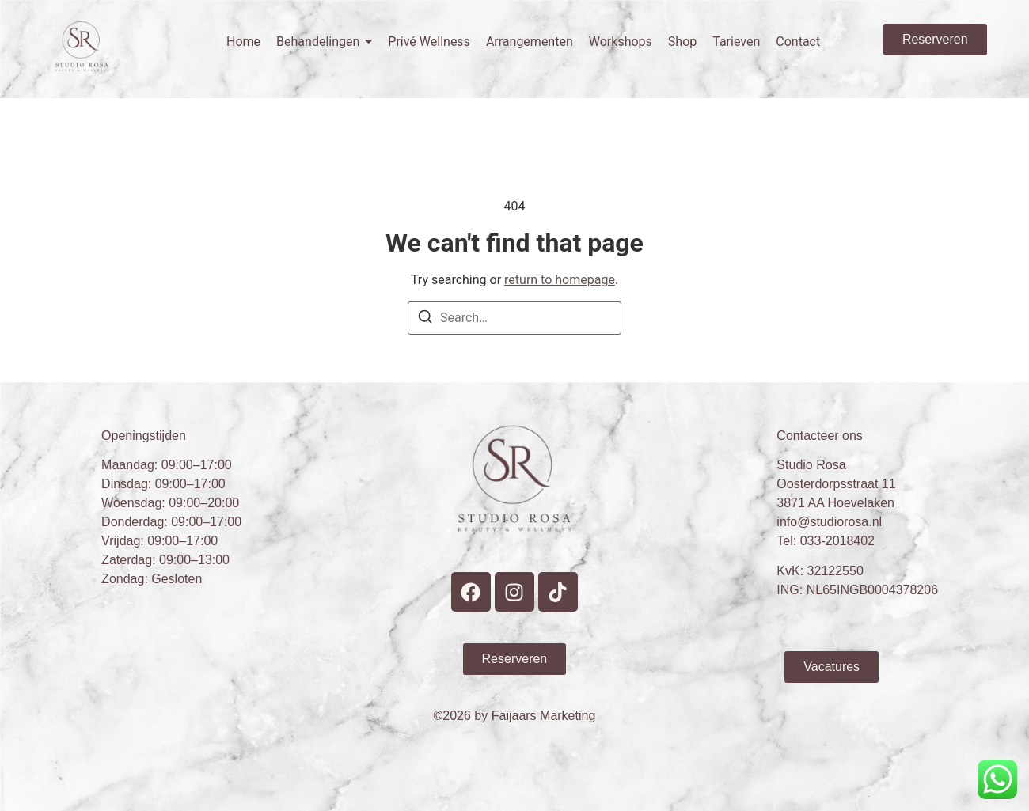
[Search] (425, 319)
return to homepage (559, 279)
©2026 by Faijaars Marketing (515, 715)
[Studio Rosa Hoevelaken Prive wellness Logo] (82, 46)
